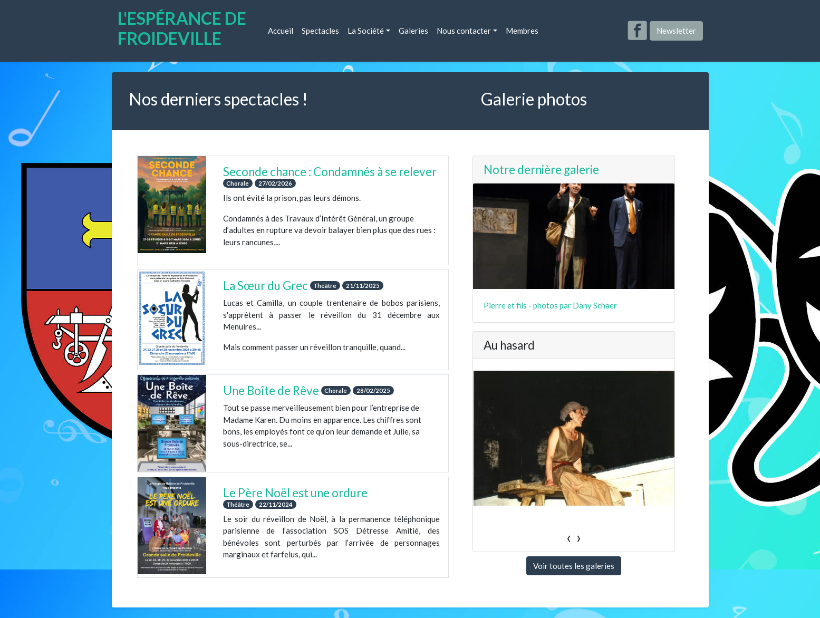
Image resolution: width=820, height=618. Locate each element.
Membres (522, 30)
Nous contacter (464, 30)
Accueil (280, 30)
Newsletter (676, 30)
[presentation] (568, 514)
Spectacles (320, 30)
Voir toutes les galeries (573, 542)
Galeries (413, 30)
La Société (366, 30)
